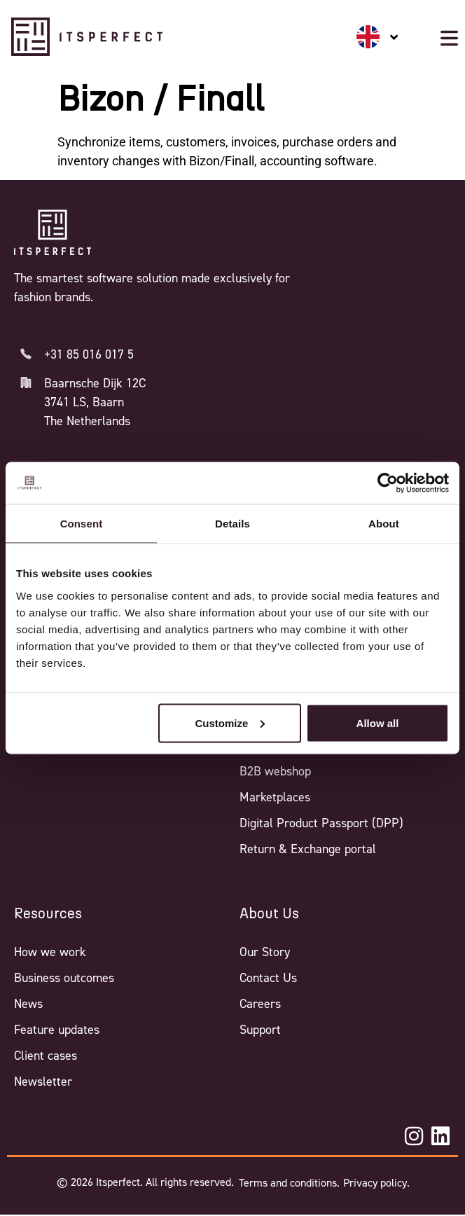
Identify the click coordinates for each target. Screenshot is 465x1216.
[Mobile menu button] (449, 38)
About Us (269, 914)
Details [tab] (232, 524)
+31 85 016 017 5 (89, 354)
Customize (230, 722)
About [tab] (383, 524)
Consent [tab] (81, 524)
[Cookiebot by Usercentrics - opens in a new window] (387, 483)
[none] (377, 37)
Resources (48, 914)
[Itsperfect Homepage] (52, 232)
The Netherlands (87, 421)
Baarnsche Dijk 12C (95, 383)
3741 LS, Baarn (84, 402)
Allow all (377, 722)
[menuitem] (377, 37)
